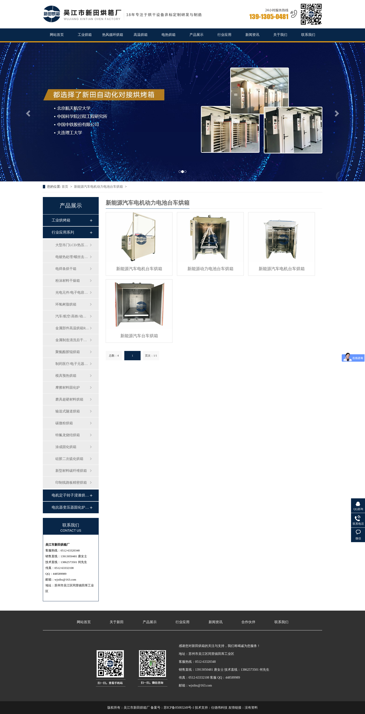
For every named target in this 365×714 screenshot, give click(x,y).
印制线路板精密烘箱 (71, 482)
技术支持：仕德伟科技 (211, 707)
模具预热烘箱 (65, 375)
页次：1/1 (151, 355)
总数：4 (114, 355)
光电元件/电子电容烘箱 (72, 292)
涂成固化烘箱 (65, 447)
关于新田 (117, 622)
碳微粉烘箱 (64, 423)
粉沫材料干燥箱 (67, 280)
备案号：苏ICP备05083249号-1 (172, 707)
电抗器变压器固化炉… (70, 507)
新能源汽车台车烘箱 (139, 335)
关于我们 (280, 35)
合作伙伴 (248, 622)
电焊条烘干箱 (65, 269)
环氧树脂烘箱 (65, 304)
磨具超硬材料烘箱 (69, 399)
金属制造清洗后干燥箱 (72, 340)
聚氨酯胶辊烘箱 (67, 352)
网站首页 (57, 35)
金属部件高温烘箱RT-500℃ (72, 328)
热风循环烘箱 (112, 35)
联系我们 (308, 35)
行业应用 (224, 35)
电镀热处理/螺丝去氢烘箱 (72, 257)
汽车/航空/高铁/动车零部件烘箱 (72, 316)
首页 (65, 186)
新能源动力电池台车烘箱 (210, 268)
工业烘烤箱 (61, 220)
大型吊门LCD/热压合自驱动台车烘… (72, 245)
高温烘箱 (141, 35)
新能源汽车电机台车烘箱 (139, 268)
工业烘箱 (85, 35)
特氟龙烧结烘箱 (67, 435)
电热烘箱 (169, 35)
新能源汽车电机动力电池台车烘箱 (99, 186)
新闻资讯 (252, 35)
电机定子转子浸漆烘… (70, 495)
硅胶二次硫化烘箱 (69, 459)
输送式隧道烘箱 (67, 411)
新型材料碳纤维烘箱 (71, 471)
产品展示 (196, 35)
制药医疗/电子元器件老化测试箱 (72, 364)
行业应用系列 (63, 232)
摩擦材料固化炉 (67, 387)
